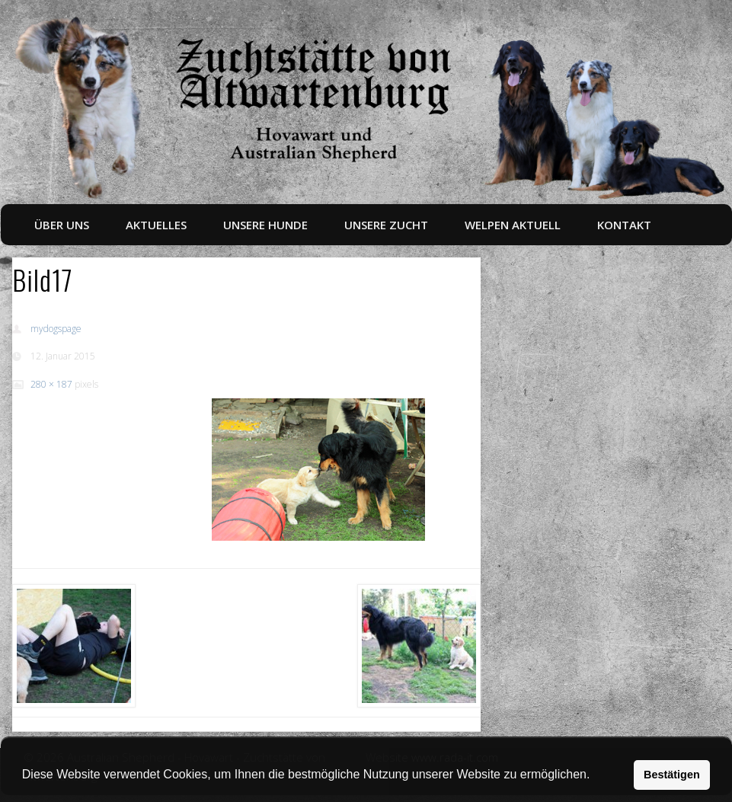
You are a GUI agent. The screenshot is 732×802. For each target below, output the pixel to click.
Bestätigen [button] (672, 774)
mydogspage (56, 328)
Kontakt (624, 224)
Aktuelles (156, 224)
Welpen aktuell (513, 224)
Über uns (61, 224)
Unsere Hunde (265, 224)
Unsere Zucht (386, 224)
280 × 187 (51, 384)
